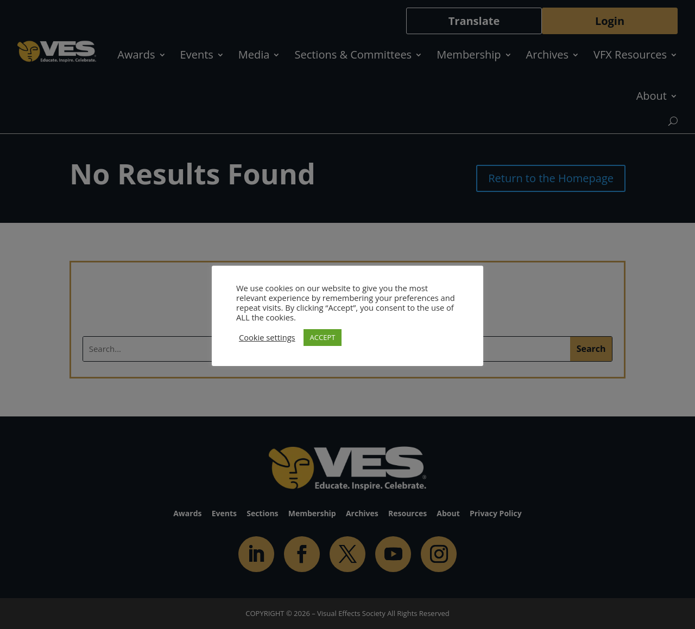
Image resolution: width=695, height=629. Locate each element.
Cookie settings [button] (267, 337)
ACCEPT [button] (323, 337)
